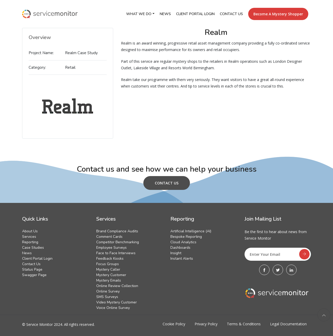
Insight (175, 253)
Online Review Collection (117, 285)
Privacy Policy (206, 323)
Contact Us (231, 13)
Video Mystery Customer (116, 302)
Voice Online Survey (113, 307)
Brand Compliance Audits (117, 231)
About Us (30, 231)
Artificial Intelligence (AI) (190, 231)
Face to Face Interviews (116, 253)
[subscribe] (304, 254)
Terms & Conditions (244, 323)
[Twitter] (278, 270)
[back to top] (323, 314)
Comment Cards (109, 236)
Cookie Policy (174, 323)
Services (29, 236)
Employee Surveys (111, 247)
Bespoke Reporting (186, 236)
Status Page (32, 269)
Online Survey (108, 291)
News (165, 13)
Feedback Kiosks (110, 258)
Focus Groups (107, 264)
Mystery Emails (108, 280)
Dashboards (180, 247)
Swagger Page (34, 274)
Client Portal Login (195, 13)
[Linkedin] (291, 270)
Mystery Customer (111, 274)
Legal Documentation (288, 323)
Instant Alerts (181, 258)
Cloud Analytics (183, 242)
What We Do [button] (138, 13)
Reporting (30, 242)
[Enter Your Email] (278, 254)
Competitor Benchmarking (117, 242)
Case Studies (33, 247)
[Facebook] (264, 270)
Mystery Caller (108, 269)
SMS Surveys (107, 296)
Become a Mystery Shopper (278, 13)
